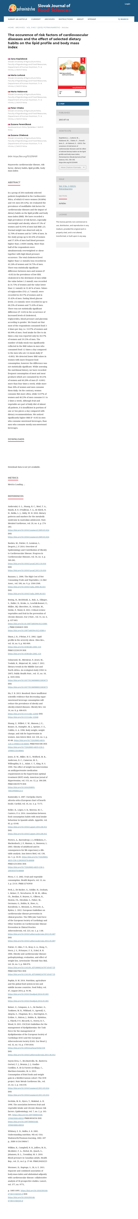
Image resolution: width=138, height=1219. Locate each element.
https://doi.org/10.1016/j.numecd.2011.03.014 (28, 1088)
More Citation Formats (71, 167)
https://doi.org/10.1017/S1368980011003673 (28, 680)
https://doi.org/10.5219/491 (25, 156)
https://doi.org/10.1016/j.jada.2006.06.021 (27, 586)
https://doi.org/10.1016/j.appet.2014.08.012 (27, 827)
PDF (62, 104)
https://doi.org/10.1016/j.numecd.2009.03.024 (28, 530)
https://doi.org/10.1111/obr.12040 (23, 713)
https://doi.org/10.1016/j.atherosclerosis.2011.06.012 (32, 1054)
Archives (50, 19)
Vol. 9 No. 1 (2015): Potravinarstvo (43, 27)
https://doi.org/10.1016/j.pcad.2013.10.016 (27, 563)
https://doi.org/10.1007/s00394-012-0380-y (27, 630)
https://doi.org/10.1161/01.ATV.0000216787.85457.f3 (31, 967)
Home (11, 27)
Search (123, 19)
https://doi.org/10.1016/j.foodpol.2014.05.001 (28, 994)
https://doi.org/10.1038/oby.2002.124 (24, 647)
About (80, 19)
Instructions (66, 19)
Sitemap (92, 19)
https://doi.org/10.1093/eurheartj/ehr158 (26, 1048)
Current (36, 19)
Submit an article (17, 19)
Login (127, 4)
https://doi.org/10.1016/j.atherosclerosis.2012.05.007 (32, 934)
